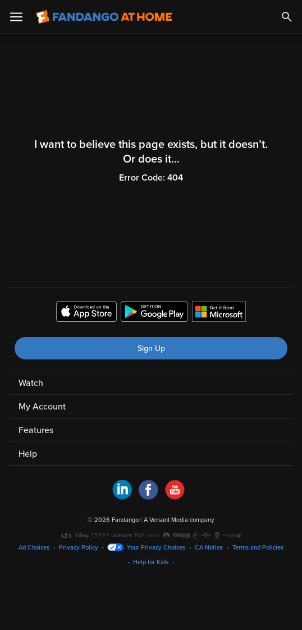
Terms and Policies (257, 547)
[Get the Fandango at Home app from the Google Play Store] (154, 313)
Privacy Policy (78, 547)
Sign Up (151, 348)
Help (28, 454)
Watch (31, 383)
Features (36, 430)
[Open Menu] (16, 17)
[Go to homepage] (104, 17)
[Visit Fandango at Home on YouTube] (174, 496)
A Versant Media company (179, 520)
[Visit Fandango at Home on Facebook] (148, 496)
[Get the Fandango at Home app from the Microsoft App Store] (218, 313)
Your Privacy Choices (156, 547)
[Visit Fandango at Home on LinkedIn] (122, 496)
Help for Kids (150, 562)
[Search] (287, 17)
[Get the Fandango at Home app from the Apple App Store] (86, 313)
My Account (42, 406)
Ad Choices (34, 547)
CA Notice (209, 547)
